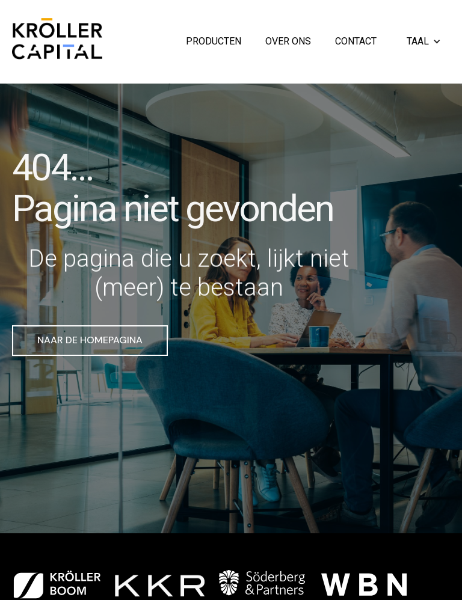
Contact (356, 42)
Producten (213, 42)
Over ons (288, 42)
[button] (425, 42)
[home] (57, 42)
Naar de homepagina (90, 340)
